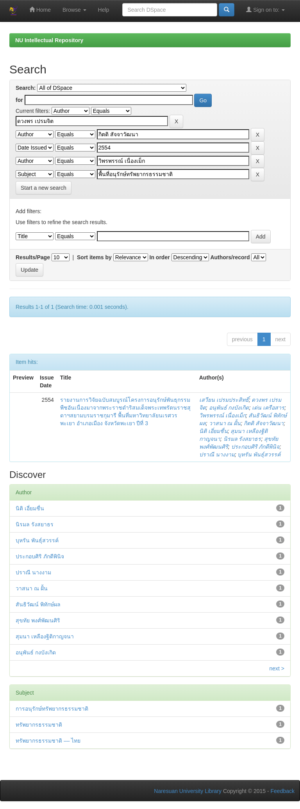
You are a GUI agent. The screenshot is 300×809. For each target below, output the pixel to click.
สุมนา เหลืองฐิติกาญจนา (45, 636)
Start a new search (43, 188)
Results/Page (33, 257)
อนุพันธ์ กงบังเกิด (229, 407)
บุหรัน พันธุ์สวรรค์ (259, 454)
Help (103, 10)
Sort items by (94, 257)
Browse (74, 10)
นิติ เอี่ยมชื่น (213, 431)
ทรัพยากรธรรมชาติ (39, 725)
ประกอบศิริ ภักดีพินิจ (255, 447)
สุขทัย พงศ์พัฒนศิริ (38, 620)
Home (40, 9)
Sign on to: (265, 9)
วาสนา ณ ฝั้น (225, 423)
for (19, 100)
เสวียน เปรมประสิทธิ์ (224, 400)
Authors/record (230, 257)
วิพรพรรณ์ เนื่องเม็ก (222, 415)
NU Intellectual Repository (49, 40)
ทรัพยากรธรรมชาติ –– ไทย (48, 741)
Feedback (283, 791)
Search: (26, 88)
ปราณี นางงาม (217, 454)
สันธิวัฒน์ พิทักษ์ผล (38, 604)
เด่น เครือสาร (268, 407)
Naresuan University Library (187, 791)
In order (160, 257)
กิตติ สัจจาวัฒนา (264, 423)
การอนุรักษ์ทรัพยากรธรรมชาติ (52, 709)
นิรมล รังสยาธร (242, 439)
